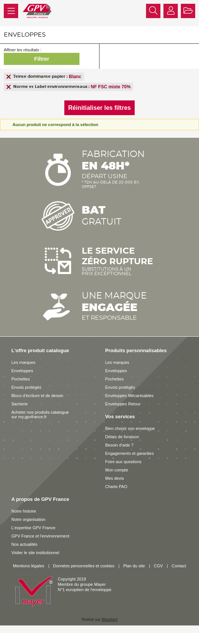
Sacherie (19, 404)
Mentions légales (28, 566)
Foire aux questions (123, 461)
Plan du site (134, 566)
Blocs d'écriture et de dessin (37, 395)
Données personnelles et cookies (83, 566)
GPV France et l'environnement (40, 536)
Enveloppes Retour (123, 404)
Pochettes (20, 379)
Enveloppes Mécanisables (129, 395)
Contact (179, 566)
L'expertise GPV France (33, 527)
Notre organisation (28, 519)
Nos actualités (24, 544)
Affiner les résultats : (22, 50)
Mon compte (116, 470)
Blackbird (109, 620)
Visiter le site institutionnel (35, 552)
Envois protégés (26, 387)
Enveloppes (22, 370)
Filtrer (41, 59)
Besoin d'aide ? (119, 445)
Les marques (23, 362)
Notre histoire (23, 511)
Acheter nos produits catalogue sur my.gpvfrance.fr (40, 414)
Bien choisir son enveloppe (130, 428)
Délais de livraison (122, 436)
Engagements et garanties (129, 453)
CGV (158, 566)
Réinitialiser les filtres (99, 108)
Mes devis (114, 478)
